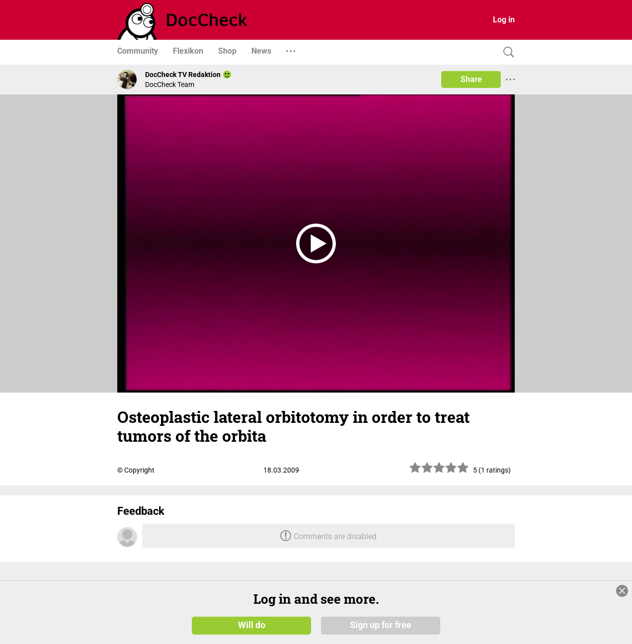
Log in (504, 19)
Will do (251, 625)
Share (471, 79)
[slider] (439, 471)
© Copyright (136, 470)
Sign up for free (380, 625)
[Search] (506, 52)
